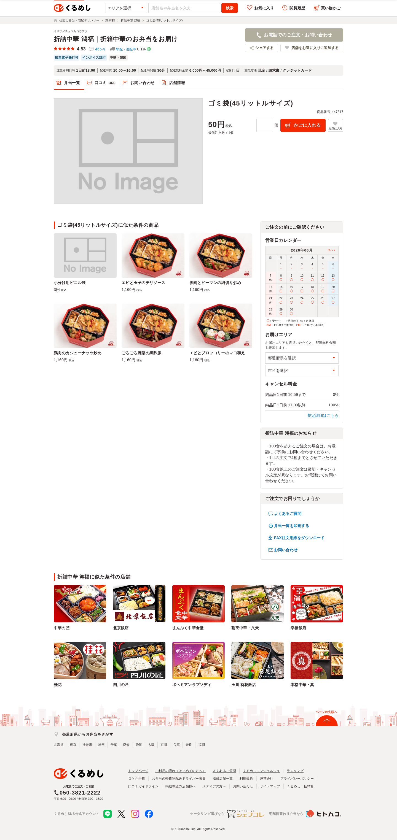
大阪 (151, 745)
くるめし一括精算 (300, 786)
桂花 (57, 684)
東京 (73, 745)
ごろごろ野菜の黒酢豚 (141, 353)
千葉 (114, 745)
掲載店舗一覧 (223, 778)
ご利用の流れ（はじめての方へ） (180, 771)
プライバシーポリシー (297, 778)
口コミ (105, 82)
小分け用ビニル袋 (69, 282)
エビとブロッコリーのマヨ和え (217, 353)
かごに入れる (307, 125)
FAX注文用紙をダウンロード (299, 538)
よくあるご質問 (287, 513)
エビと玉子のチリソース (143, 282)
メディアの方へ (214, 786)
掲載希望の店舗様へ (180, 786)
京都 (163, 745)
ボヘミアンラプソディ (191, 684)
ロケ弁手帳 (136, 778)
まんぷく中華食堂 (188, 628)
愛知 (126, 745)
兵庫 (176, 745)
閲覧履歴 (297, 8)
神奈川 (87, 745)
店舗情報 (177, 82)
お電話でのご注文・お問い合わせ (298, 35)
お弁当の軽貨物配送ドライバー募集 (179, 778)
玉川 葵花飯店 (243, 684)
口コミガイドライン (143, 786)
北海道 (59, 745)
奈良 (189, 745)
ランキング (295, 771)
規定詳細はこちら (323, 415)
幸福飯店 (298, 628)
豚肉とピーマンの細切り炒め (215, 282)
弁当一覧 (72, 82)
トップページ (138, 771)
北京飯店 (121, 628)
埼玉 (101, 745)
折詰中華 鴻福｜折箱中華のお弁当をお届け (116, 39)
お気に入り (264, 8)
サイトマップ (270, 786)
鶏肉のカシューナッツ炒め (77, 353)
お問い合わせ (142, 82)
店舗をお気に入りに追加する (315, 48)
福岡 (201, 745)
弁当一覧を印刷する (291, 525)
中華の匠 (61, 628)
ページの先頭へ (326, 712)
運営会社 (266, 778)
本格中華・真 (302, 684)
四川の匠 (121, 684)
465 (100, 49)
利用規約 (246, 778)
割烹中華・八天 (245, 628)
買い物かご (330, 8)
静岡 (139, 745)
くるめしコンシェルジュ (261, 771)
